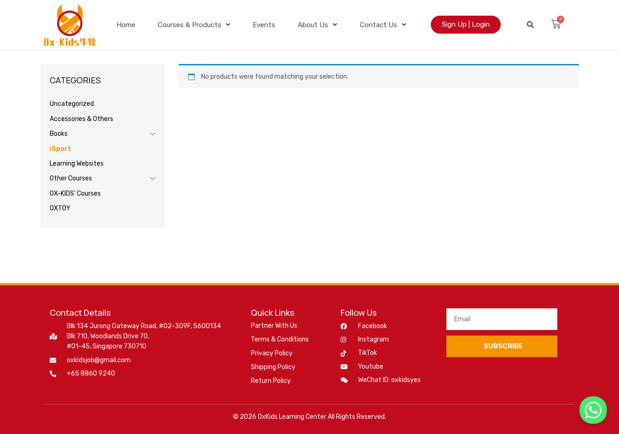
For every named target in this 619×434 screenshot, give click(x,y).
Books (59, 134)
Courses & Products (194, 25)
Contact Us (383, 25)
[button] (530, 24)
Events (264, 25)
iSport (60, 149)
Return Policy (271, 381)
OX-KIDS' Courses (75, 193)
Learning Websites (77, 164)
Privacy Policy (272, 353)
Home (125, 25)
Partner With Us (274, 326)
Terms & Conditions (280, 339)
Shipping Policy (273, 367)
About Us (317, 25)
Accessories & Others (81, 119)
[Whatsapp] (593, 410)
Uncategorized (72, 104)
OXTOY (60, 208)
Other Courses (71, 178)
